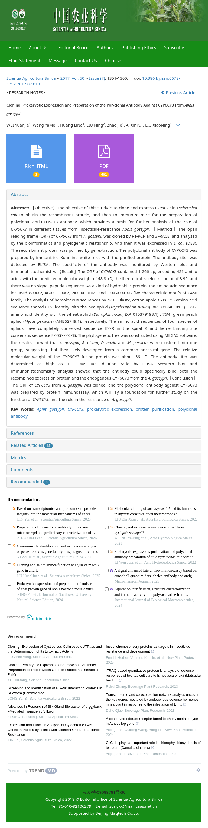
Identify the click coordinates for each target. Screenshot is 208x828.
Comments (22, 470)
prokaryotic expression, (111, 409)
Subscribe (174, 48)
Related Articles (32, 445)
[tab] (104, 194)
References (22, 433)
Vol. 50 (78, 78)
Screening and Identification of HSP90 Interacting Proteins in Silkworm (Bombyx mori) (55, 690)
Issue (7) (97, 78)
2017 (65, 78)
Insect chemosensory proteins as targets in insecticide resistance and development (148, 649)
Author (105, 48)
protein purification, (157, 409)
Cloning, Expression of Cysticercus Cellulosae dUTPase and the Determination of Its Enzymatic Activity (55, 648)
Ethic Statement (24, 61)
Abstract (19, 194)
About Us (39, 48)
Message (58, 61)
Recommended (30, 482)
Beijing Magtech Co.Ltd (117, 813)
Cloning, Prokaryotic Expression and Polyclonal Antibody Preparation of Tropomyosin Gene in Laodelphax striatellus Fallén (53, 670)
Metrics (18, 458)
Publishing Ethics (139, 48)
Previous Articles (180, 92)
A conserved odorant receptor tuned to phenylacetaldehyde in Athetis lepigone (152, 722)
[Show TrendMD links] (198, 770)
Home (14, 48)
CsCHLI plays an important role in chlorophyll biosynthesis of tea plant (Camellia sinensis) (153, 746)
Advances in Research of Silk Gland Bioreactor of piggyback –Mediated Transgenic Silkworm (55, 708)
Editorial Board (73, 48)
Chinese (113, 61)
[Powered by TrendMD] (32, 771)
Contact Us (86, 61)
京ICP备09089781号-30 (103, 792)
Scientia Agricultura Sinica (31, 78)
